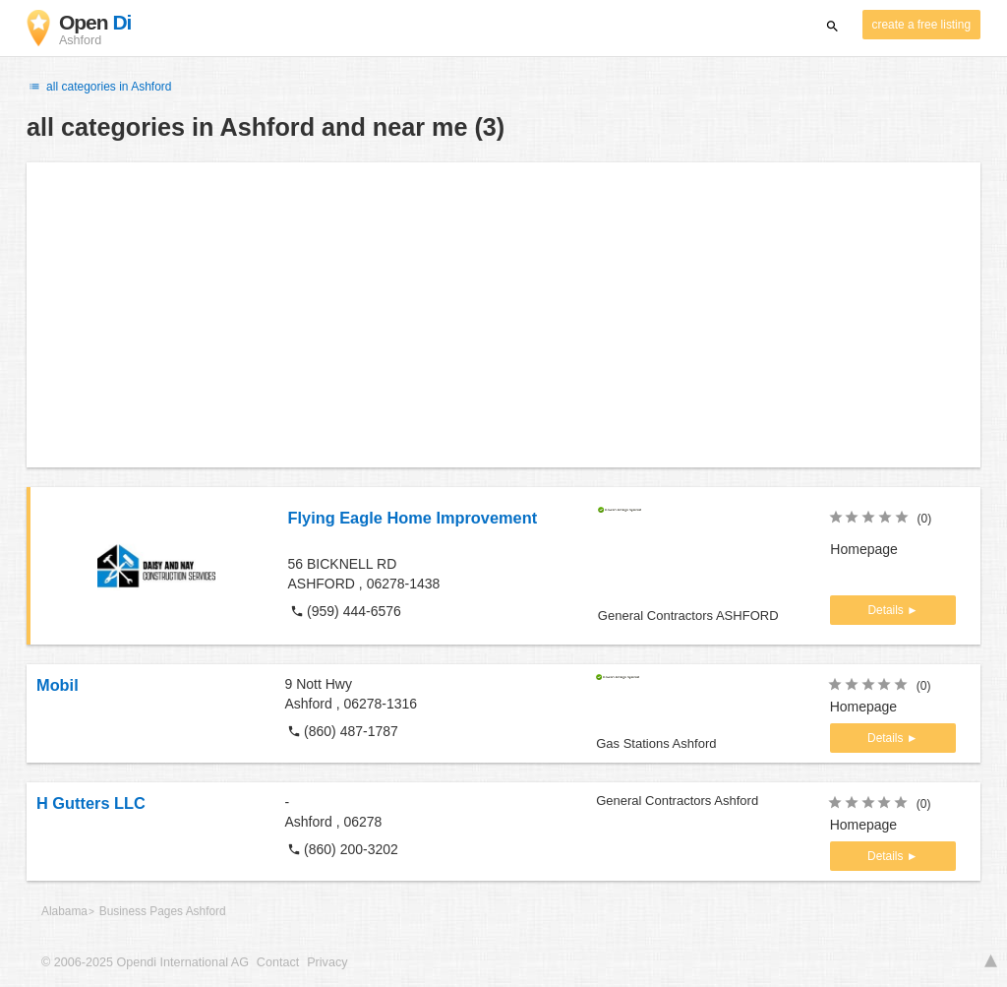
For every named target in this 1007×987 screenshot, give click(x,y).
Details (887, 610)
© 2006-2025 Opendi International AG (145, 962)
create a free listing (921, 24)
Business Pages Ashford (162, 911)
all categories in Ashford (99, 86)
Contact (278, 962)
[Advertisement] (503, 315)
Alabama (64, 911)
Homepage (864, 549)
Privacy (327, 962)
